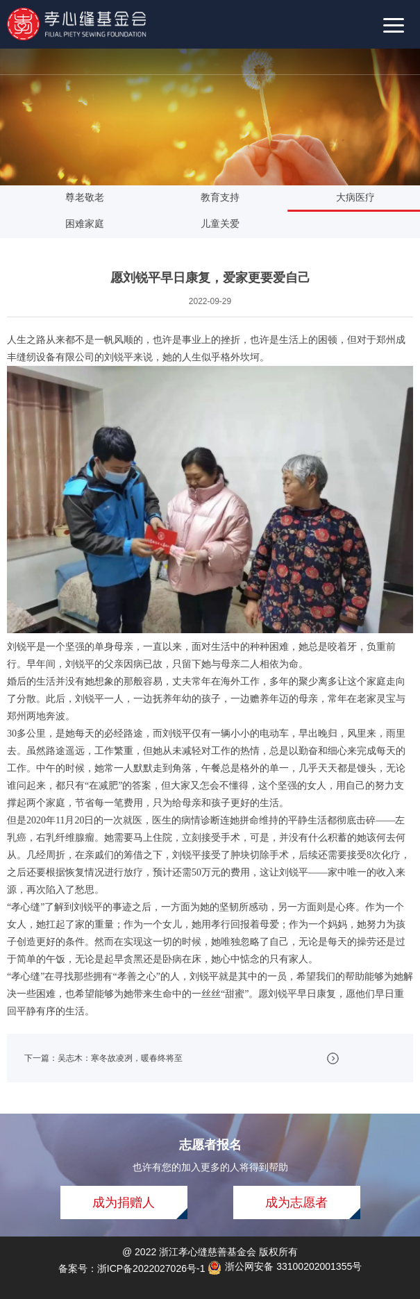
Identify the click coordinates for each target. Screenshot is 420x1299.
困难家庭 (93, 223)
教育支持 (228, 197)
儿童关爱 (228, 223)
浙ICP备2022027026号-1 (151, 1268)
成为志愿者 (296, 1202)
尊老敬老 (93, 197)
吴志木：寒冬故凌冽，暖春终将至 (120, 1058)
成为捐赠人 (123, 1202)
